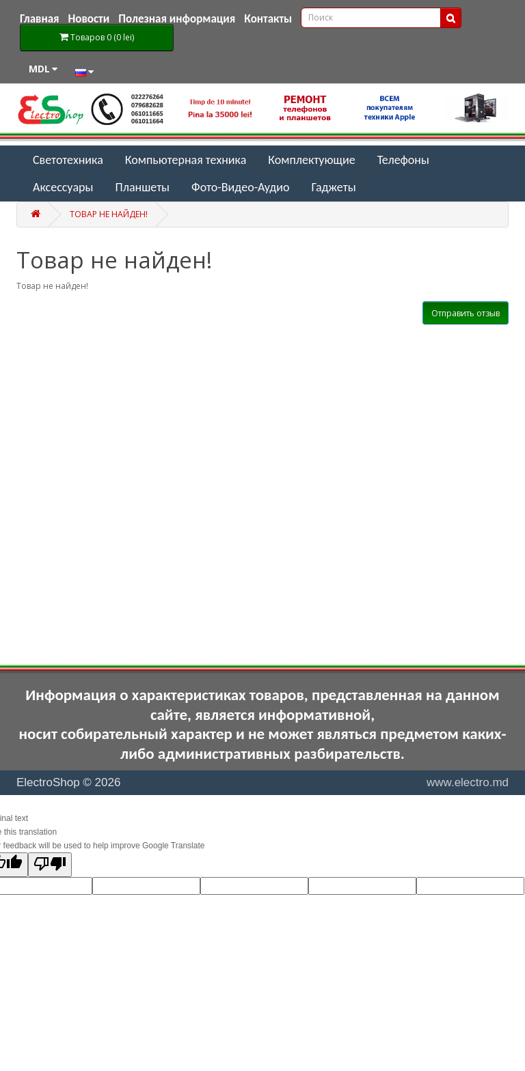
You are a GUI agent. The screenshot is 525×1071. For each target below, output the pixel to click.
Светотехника (68, 159)
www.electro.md (468, 782)
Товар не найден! (109, 214)
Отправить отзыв (465, 313)
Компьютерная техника (186, 159)
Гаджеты (334, 187)
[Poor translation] (50, 864)
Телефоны (403, 159)
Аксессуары (63, 187)
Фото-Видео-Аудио (240, 187)
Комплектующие (311, 159)
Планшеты (143, 187)
